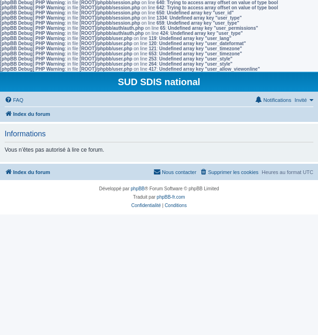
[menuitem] (14, 100)
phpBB (138, 188)
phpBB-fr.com (171, 197)
